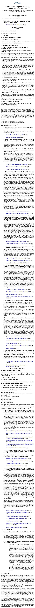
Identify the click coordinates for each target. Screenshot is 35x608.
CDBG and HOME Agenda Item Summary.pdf (17, 164)
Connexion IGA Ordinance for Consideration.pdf (17, 345)
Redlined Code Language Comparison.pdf (16, 516)
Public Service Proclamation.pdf (13, 24)
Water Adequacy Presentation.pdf (14, 527)
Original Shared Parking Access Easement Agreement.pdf (19, 296)
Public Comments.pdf (11, 521)
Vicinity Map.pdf (10, 348)
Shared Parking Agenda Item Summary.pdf (16, 289)
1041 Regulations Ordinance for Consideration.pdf (18, 433)
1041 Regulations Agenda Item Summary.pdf (16, 430)
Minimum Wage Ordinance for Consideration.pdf (17, 461)
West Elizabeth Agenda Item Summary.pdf (16, 241)
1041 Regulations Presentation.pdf (14, 448)
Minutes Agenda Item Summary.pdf (14, 134)
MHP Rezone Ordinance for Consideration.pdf (17, 213)
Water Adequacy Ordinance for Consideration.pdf (17, 512)
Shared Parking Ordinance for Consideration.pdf (17, 291)
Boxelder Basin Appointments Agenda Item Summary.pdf (19, 361)
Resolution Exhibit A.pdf (12, 343)
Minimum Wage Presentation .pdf (14, 466)
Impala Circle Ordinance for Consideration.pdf (17, 260)
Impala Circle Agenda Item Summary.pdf (15, 258)
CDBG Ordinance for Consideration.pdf (15, 166)
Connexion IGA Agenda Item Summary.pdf (16, 338)
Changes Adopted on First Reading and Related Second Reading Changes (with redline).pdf (19, 437)
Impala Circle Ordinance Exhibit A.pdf (15, 262)
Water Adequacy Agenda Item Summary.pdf (16, 510)
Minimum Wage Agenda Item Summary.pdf (16, 458)
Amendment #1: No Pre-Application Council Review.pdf (19, 440)
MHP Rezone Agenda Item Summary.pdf (15, 211)
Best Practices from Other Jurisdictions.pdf (16, 518)
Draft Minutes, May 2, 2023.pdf (13, 137)
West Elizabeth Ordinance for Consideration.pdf (17, 243)
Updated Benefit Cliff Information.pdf (14, 463)
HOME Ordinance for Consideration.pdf (15, 169)
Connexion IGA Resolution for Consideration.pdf (17, 341)
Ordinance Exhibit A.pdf (11, 294)
